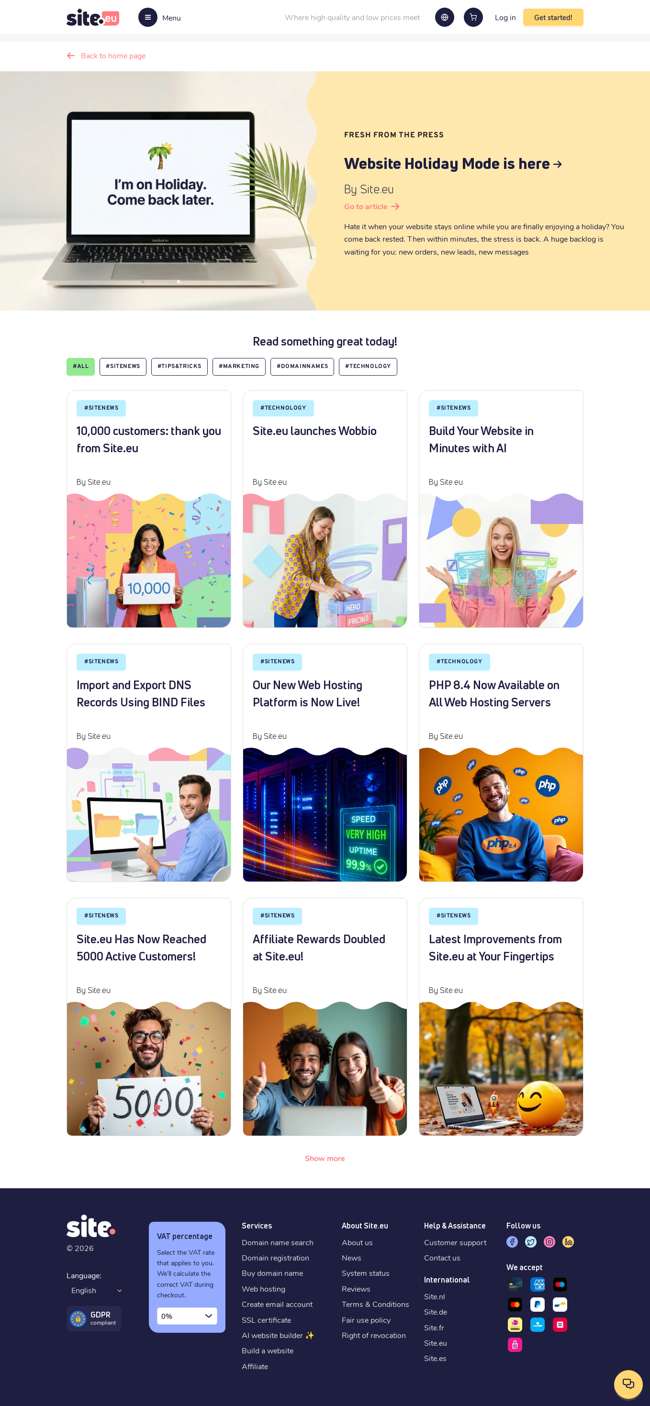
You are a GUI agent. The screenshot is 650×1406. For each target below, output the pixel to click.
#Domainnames (302, 366)
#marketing (239, 366)
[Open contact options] (628, 1384)
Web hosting (263, 1288)
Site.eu (435, 1343)
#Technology (368, 366)
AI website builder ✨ (278, 1335)
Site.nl (434, 1296)
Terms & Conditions (375, 1304)
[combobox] (187, 1316)
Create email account (277, 1304)
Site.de (435, 1311)
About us (357, 1242)
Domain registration (275, 1257)
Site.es (435, 1358)
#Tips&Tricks (179, 366)
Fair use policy (366, 1320)
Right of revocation (374, 1335)
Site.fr (434, 1327)
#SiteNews (123, 366)
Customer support (455, 1242)
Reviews (356, 1288)
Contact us (442, 1257)
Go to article (366, 206)
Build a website (267, 1350)
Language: (84, 1275)
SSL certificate (266, 1320)
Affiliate (255, 1366)
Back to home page (113, 55)
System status (366, 1273)
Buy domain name (272, 1273)
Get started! (553, 17)
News (351, 1257)
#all (81, 366)
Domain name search (278, 1242)
